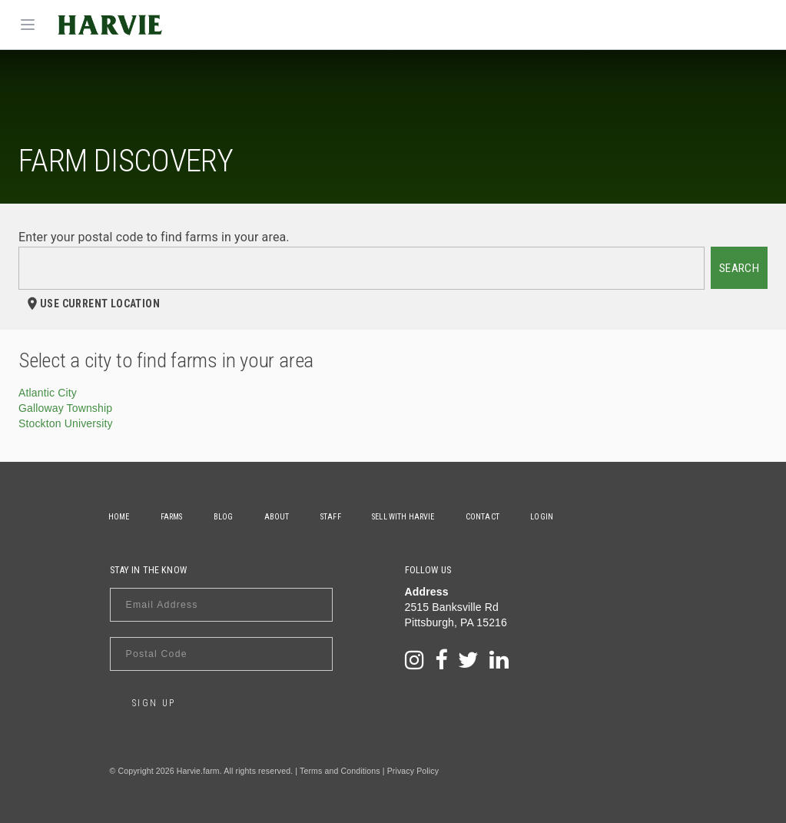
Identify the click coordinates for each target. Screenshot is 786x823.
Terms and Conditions (340, 770)
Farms (175, 517)
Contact (501, 517)
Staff (343, 517)
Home (120, 517)
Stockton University (65, 423)
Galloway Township (65, 408)
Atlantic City (47, 393)
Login (563, 517)
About (287, 517)
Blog (230, 517)
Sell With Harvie (418, 517)
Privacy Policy (413, 770)
